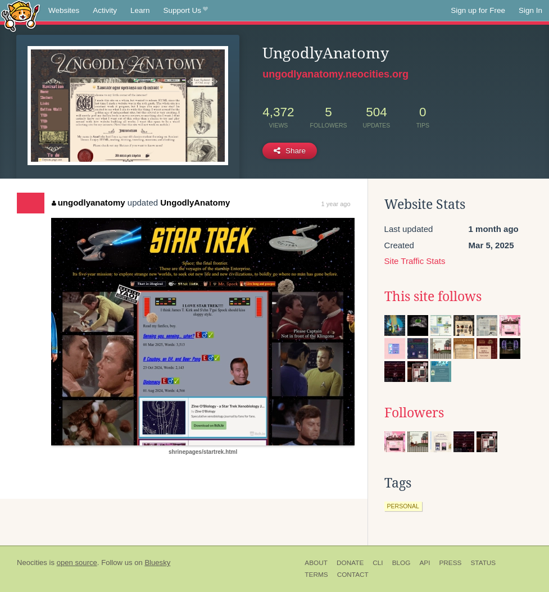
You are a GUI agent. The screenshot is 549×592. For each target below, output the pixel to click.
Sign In (530, 10)
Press (450, 563)
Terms (316, 575)
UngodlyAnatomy (195, 202)
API (424, 563)
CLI (378, 563)
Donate (350, 563)
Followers (414, 413)
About (316, 563)
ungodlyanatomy (88, 202)
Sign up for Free (478, 10)
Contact (353, 575)
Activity (105, 10)
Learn (140, 10)
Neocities (32, 562)
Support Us (186, 10)
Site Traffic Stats (415, 261)
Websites (63, 10)
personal (403, 506)
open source (77, 562)
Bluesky (157, 562)
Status (483, 563)
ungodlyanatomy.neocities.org (335, 74)
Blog (401, 563)
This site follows (433, 296)
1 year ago (336, 204)
